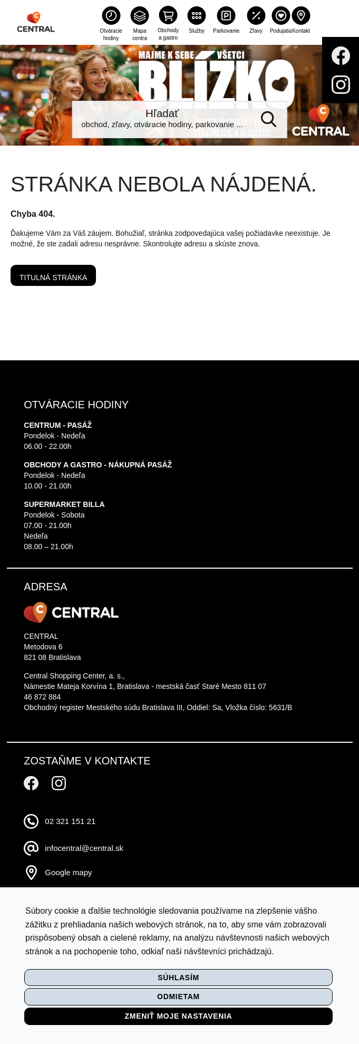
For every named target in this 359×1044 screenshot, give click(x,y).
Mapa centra (139, 34)
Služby (197, 31)
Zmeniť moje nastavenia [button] (178, 1016)
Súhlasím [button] (178, 977)
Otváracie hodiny (111, 34)
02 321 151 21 (70, 821)
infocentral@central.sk (84, 848)
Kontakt (301, 31)
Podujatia (281, 31)
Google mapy (68, 872)
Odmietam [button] (178, 996)
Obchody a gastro (168, 34)
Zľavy (256, 31)
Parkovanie (226, 31)
